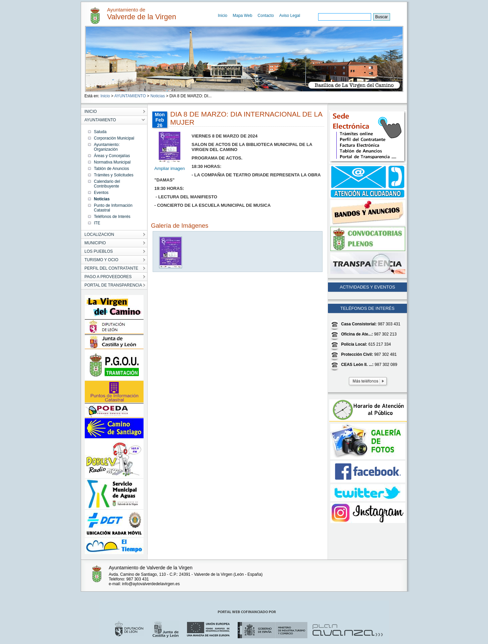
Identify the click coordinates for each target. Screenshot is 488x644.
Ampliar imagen (169, 168)
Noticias (157, 96)
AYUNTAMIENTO (130, 96)
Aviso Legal (289, 15)
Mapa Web (242, 15)
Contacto (266, 15)
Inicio (222, 15)
